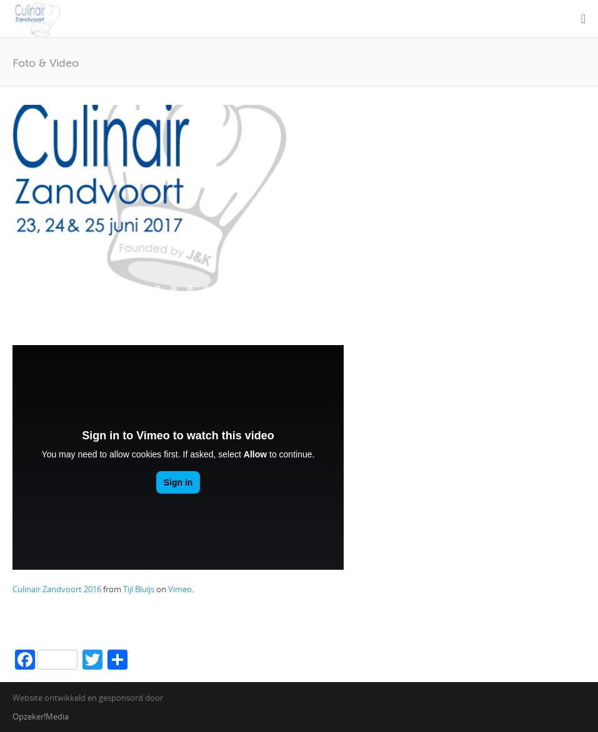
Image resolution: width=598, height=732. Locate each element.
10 (174, 288)
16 (271, 288)
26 (222, 301)
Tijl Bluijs (138, 589)
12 (206, 288)
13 (222, 288)
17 (76, 301)
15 (255, 288)
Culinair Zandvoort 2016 (56, 589)
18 (92, 301)
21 (141, 301)
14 (239, 288)
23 (174, 301)
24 (190, 301)
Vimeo (180, 589)
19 (109, 301)
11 (190, 288)
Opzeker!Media (40, 716)
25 (206, 301)
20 (125, 301)
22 (157, 301)
